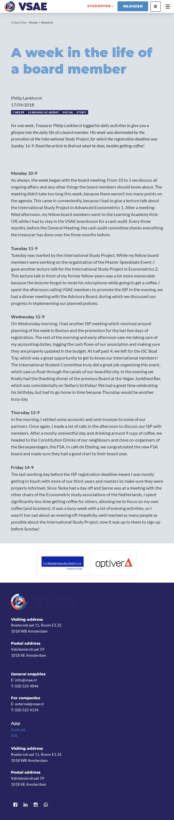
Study (81, 112)
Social (68, 112)
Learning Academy (43, 112)
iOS (14, 735)
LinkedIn (25, 805)
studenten (99, 6)
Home (33, 22)
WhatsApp (46, 805)
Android (18, 730)
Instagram (35, 805)
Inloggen (133, 6)
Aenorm (47, 22)
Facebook (15, 805)
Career (19, 112)
